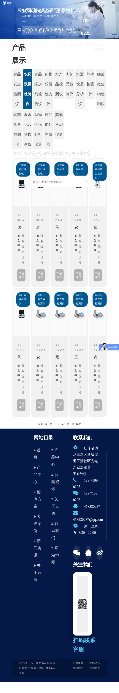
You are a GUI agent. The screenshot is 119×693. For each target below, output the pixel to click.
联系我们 (55, 530)
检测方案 (37, 20)
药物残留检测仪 (48, 89)
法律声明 (94, 668)
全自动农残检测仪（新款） (27, 154)
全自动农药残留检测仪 (66, 154)
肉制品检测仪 (69, 84)
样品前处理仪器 (48, 129)
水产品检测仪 (59, 84)
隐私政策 (94, 663)
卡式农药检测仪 (56, 154)
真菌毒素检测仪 (17, 129)
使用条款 (77, 663)
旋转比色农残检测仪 (18, 154)
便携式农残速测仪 (46, 154)
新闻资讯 (54, 20)
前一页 (48, 424)
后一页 (71, 424)
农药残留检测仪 (27, 89)
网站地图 (55, 555)
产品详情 (21, 275)
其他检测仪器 (59, 124)
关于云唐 (62, 20)
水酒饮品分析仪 (80, 89)
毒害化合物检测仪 (27, 129)
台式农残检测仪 (37, 154)
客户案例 (46, 20)
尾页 (79, 424)
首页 (79, 44)
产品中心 (29, 20)
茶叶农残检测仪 (75, 154)
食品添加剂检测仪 (38, 89)
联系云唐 (70, 20)
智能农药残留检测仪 (85, 154)
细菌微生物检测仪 (101, 89)
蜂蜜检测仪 (90, 84)
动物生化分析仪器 (38, 129)
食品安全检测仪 (17, 89)
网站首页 (21, 20)
